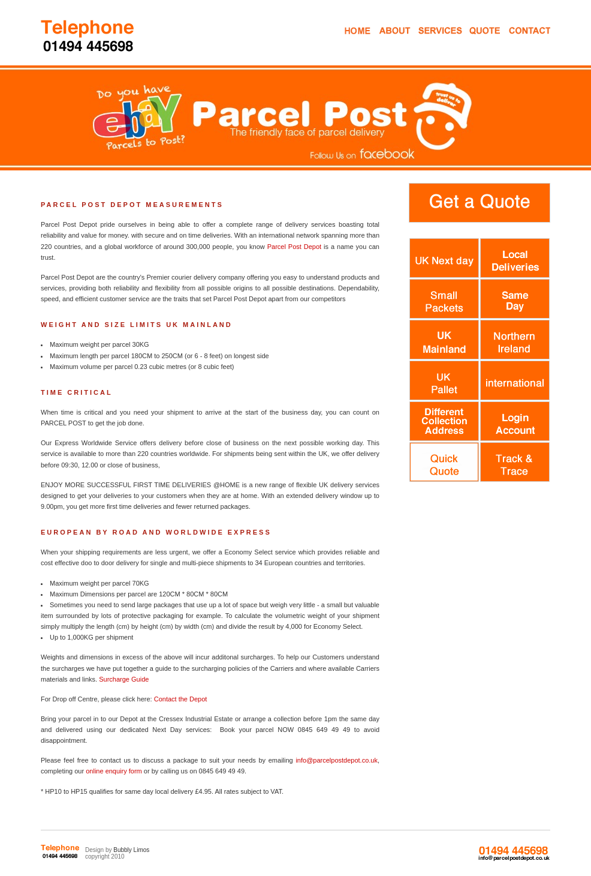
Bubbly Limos (131, 850)
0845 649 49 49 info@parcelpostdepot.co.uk (513, 854)
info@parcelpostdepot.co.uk (337, 760)
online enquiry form (114, 771)
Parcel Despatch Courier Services (88, 35)
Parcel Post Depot (294, 246)
